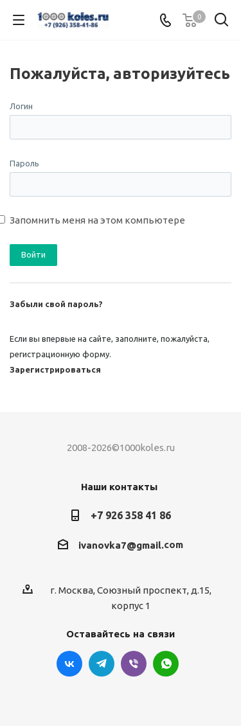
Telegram (101, 664)
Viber (134, 664)
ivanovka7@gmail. (121, 545)
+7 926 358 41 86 (131, 515)
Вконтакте (69, 664)
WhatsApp (166, 664)
